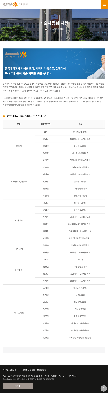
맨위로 (104, 388)
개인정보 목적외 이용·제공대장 (34, 370)
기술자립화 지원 (57, 29)
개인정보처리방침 (9, 370)
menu (104, 4)
